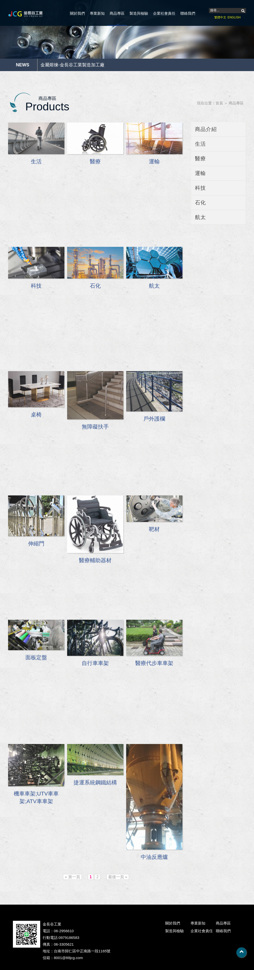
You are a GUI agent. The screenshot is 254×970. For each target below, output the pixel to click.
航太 (200, 217)
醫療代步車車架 (154, 664)
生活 (200, 144)
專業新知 (97, 13)
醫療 (200, 158)
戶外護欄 (154, 420)
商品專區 (117, 13)
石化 (200, 202)
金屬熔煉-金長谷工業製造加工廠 (72, 64)
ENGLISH (234, 17)
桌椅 (36, 416)
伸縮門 (36, 545)
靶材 (154, 530)
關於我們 (77, 13)
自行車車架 (95, 664)
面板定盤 (36, 658)
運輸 (200, 173)
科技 (200, 188)
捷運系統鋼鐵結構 (95, 784)
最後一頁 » (117, 877)
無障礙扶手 (95, 428)
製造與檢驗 (138, 13)
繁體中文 (220, 17)
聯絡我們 (187, 13)
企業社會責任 (164, 13)
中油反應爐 (154, 857)
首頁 (219, 103)
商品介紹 (206, 129)
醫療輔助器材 (95, 561)
